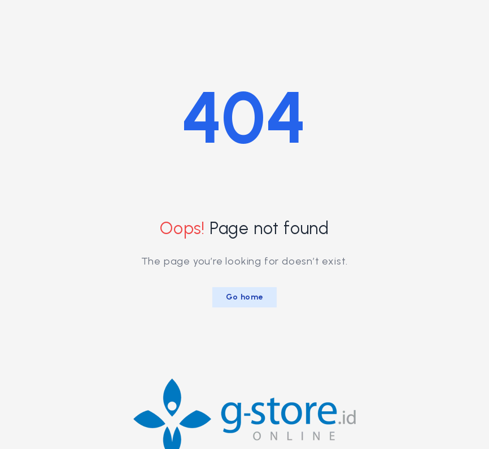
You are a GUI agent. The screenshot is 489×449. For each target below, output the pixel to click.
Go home (245, 297)
